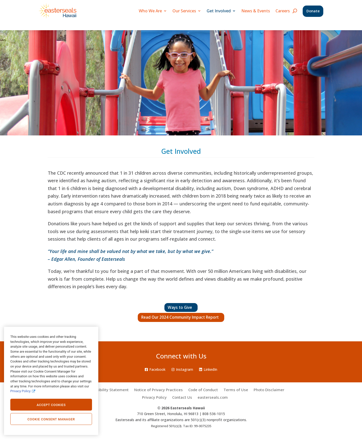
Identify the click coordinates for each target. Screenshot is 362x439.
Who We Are (149, 11)
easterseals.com (213, 397)
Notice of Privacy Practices (158, 390)
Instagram (182, 369)
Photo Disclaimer (269, 390)
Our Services (183, 11)
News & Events (254, 11)
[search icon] (294, 10)
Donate (313, 11)
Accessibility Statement (107, 390)
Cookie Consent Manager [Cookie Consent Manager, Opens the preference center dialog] (51, 419)
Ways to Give (181, 307)
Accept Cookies (51, 405)
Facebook (155, 369)
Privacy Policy (154, 397)
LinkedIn (208, 369)
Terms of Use (235, 390)
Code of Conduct (203, 390)
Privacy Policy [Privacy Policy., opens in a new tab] (20, 391)
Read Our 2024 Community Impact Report (181, 317)
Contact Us (182, 397)
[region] (51, 381)
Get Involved (218, 11)
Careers (282, 11)
